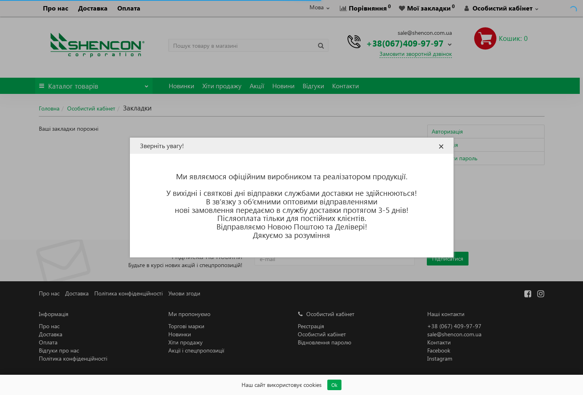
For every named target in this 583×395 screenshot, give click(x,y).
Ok (334, 385)
